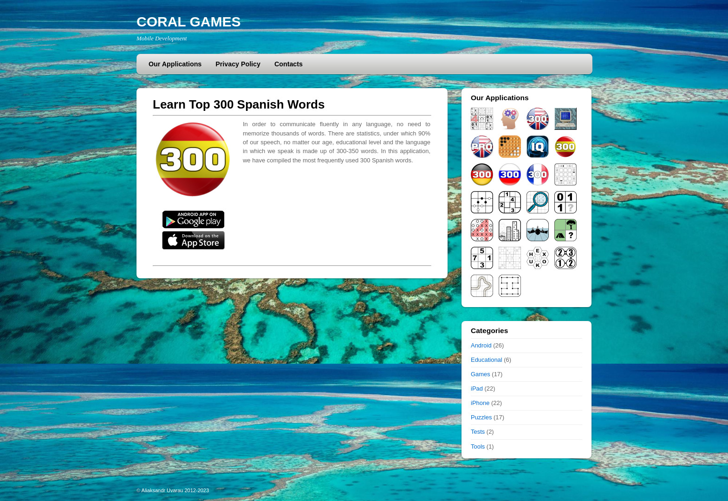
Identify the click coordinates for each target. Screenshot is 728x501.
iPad (477, 388)
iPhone (480, 402)
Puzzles (481, 417)
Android (481, 345)
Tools (478, 446)
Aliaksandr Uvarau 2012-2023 (175, 490)
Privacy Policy (237, 64)
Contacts (288, 64)
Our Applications (175, 64)
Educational (486, 359)
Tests (478, 431)
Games (480, 374)
